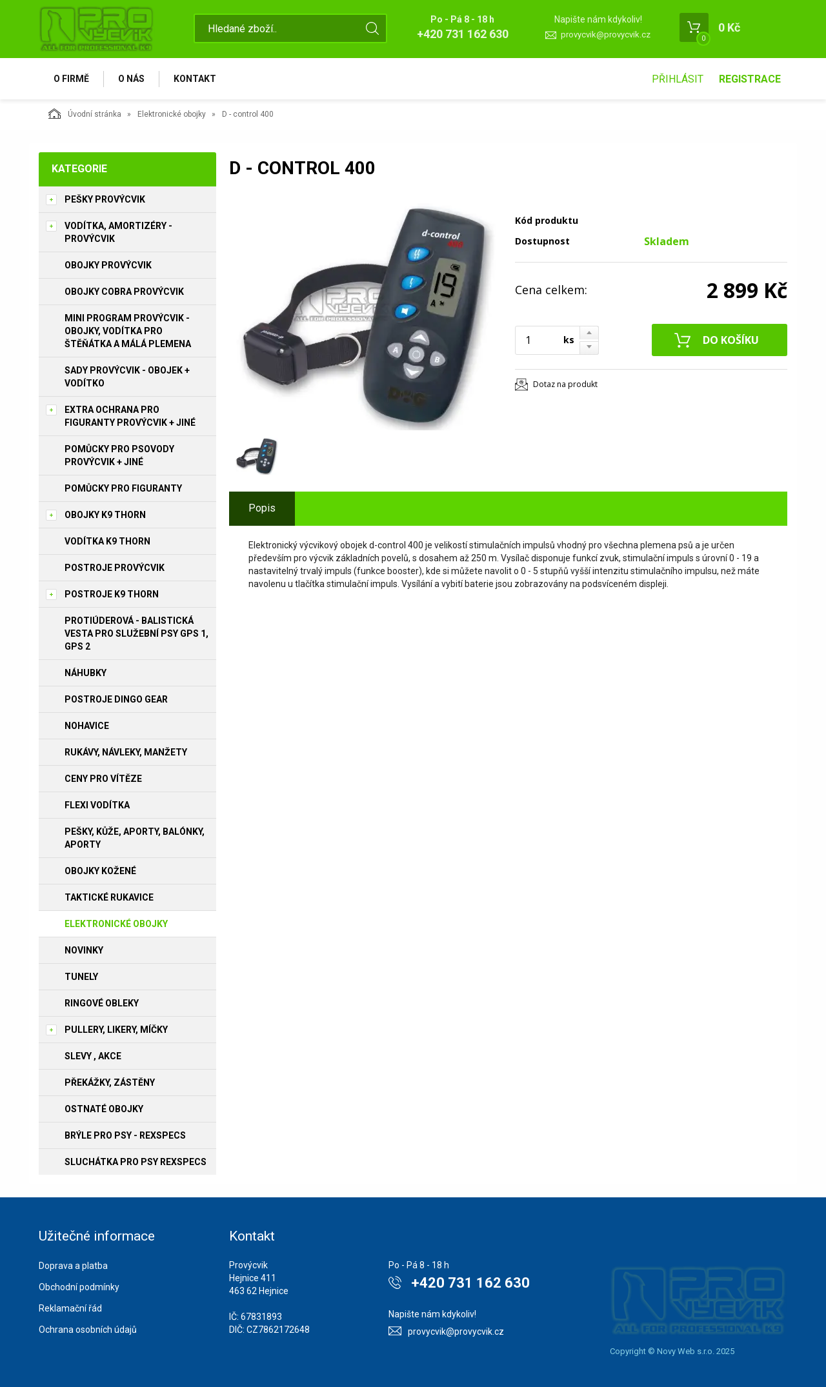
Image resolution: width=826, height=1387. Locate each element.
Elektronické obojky (171, 114)
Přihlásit (677, 79)
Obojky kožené (100, 871)
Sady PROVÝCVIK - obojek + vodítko (127, 376)
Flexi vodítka (97, 805)
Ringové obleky (102, 1003)
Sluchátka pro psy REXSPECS (135, 1162)
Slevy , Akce (93, 1056)
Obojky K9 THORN (105, 515)
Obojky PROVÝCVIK (108, 265)
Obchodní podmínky (79, 1287)
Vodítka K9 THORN (107, 541)
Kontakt (195, 79)
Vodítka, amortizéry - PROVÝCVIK (118, 232)
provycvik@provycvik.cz (605, 34)
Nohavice (87, 726)
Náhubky (85, 673)
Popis (262, 508)
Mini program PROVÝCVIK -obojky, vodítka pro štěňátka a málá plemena (128, 331)
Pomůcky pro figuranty (123, 488)
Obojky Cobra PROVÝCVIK (124, 291)
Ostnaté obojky (104, 1109)
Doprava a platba (73, 1266)
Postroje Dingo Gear (116, 699)
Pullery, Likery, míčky (116, 1029)
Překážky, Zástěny (110, 1082)
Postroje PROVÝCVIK (115, 568)
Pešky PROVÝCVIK (105, 199)
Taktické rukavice (109, 897)
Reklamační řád (70, 1308)
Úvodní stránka (84, 113)
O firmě (71, 79)
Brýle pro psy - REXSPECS (125, 1135)
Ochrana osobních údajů (88, 1329)
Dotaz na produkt (565, 384)
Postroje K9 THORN (112, 594)
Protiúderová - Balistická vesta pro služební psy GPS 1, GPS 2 (136, 633)
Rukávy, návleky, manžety (126, 752)
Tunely (81, 977)
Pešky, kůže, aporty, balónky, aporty (135, 838)
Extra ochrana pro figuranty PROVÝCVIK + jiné (130, 416)
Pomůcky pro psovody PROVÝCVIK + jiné (119, 455)
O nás (131, 79)
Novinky (84, 950)
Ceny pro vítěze (103, 778)
